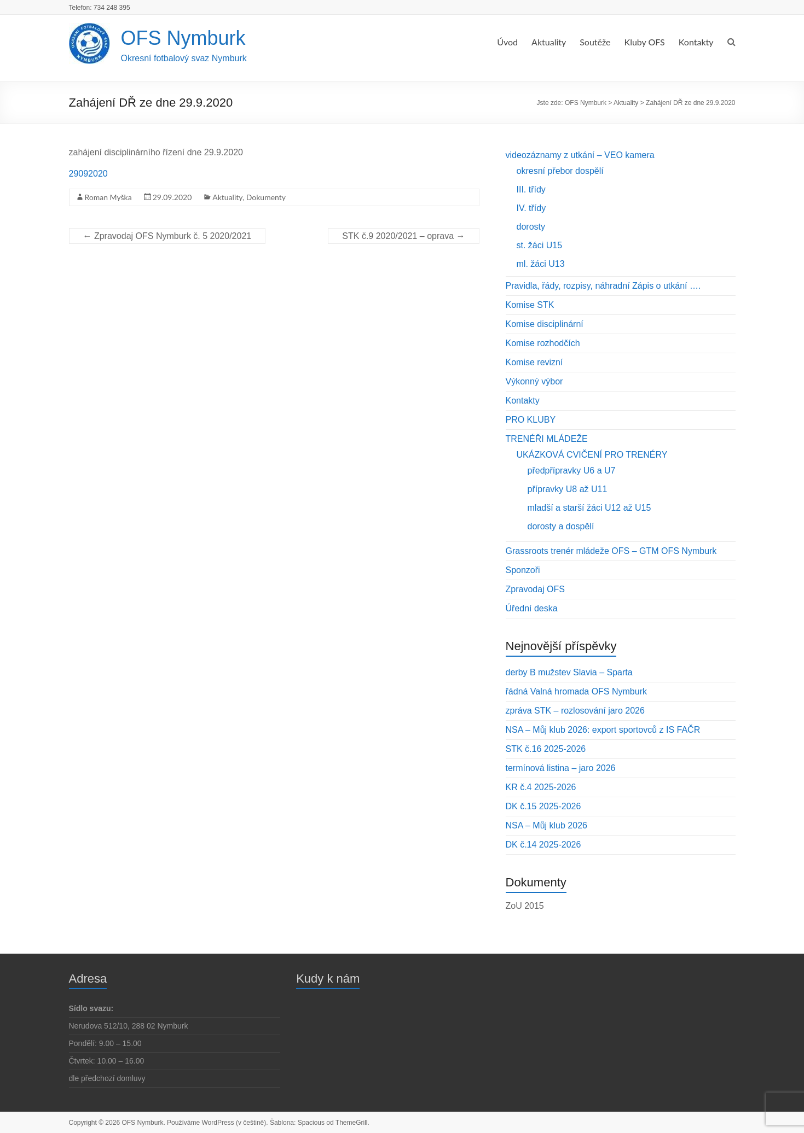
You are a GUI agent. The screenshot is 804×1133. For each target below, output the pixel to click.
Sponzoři (523, 570)
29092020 (88, 173)
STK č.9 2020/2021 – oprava (403, 236)
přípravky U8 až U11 (568, 489)
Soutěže (595, 42)
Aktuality (548, 42)
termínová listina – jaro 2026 (561, 768)
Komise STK (530, 304)
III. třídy (531, 189)
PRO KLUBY (531, 419)
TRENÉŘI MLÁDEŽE (547, 438)
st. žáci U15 (540, 245)
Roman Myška (108, 197)
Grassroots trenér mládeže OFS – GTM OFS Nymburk (611, 551)
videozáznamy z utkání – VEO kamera (580, 155)
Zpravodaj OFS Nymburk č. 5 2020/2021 (167, 236)
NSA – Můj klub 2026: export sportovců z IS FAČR (603, 729)
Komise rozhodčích (543, 343)
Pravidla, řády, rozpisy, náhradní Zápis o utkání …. (603, 285)
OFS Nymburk (183, 38)
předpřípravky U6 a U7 (572, 470)
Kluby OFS (644, 42)
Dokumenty (266, 197)
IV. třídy (531, 208)
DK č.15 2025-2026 (543, 806)
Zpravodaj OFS (535, 589)
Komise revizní (534, 362)
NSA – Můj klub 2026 (546, 825)
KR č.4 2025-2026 (541, 787)
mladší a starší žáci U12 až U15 (589, 507)
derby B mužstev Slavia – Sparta (569, 672)
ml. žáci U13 (541, 263)
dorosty (531, 226)
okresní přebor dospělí (560, 171)
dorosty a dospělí (561, 526)
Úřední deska (532, 608)
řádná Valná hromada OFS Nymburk (576, 691)
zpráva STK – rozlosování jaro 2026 (575, 710)
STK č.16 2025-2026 (546, 749)
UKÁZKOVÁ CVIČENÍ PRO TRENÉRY (592, 454)
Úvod (507, 42)
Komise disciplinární (544, 324)
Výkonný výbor (534, 381)
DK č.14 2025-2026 (543, 844)
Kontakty (696, 42)
